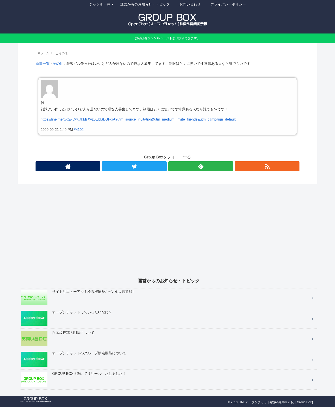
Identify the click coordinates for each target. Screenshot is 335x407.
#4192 (79, 130)
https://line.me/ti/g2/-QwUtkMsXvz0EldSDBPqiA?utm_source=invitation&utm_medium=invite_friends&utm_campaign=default (138, 119)
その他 (58, 63)
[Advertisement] (152, 234)
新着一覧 (43, 63)
